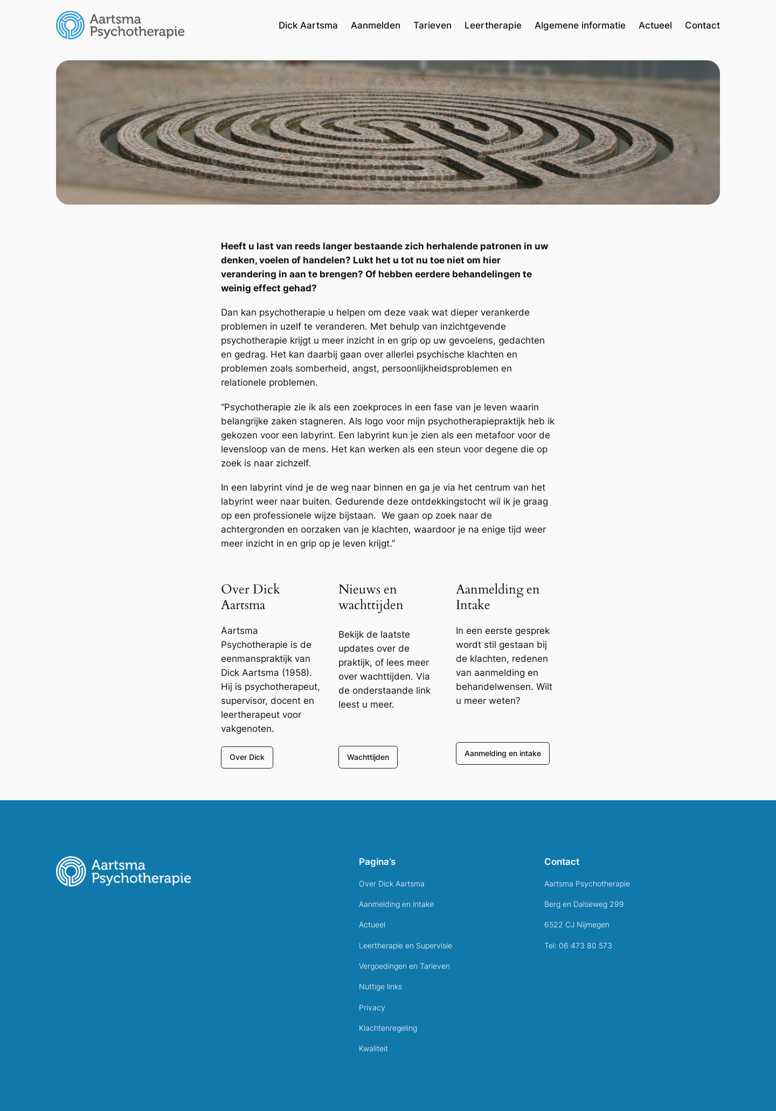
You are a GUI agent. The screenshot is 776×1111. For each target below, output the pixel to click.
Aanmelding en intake (503, 753)
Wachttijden (368, 756)
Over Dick (247, 756)
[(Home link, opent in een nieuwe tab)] (123, 871)
